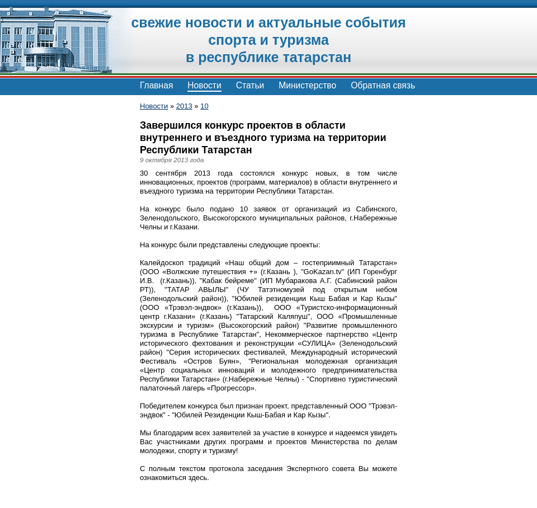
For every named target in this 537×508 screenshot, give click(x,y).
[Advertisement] (61, 268)
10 (204, 106)
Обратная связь (383, 85)
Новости (204, 85)
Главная (156, 85)
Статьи (250, 85)
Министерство (307, 85)
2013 (184, 106)
